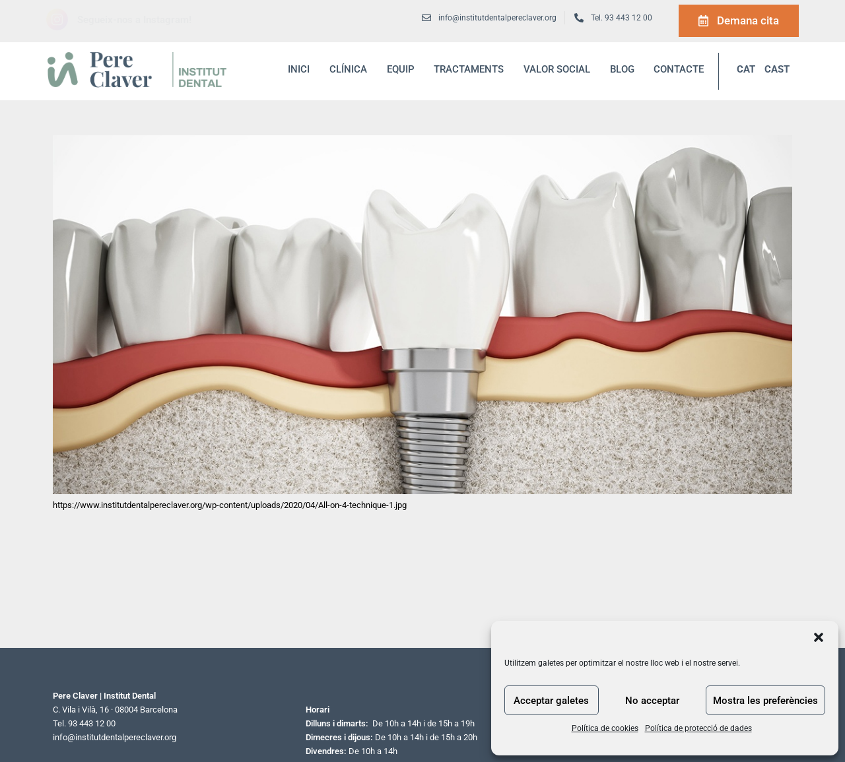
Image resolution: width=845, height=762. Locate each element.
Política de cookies (605, 728)
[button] (818, 637)
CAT (746, 69)
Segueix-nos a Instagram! (134, 20)
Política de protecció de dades (698, 728)
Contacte (679, 69)
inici (299, 69)
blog (622, 69)
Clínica (348, 69)
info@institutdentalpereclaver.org (114, 737)
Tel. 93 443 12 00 (621, 17)
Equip (401, 69)
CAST (777, 69)
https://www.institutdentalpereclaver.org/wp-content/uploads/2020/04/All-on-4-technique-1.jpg (230, 505)
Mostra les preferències (765, 701)
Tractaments (469, 69)
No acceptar (652, 701)
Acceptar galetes (551, 701)
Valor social (557, 69)
